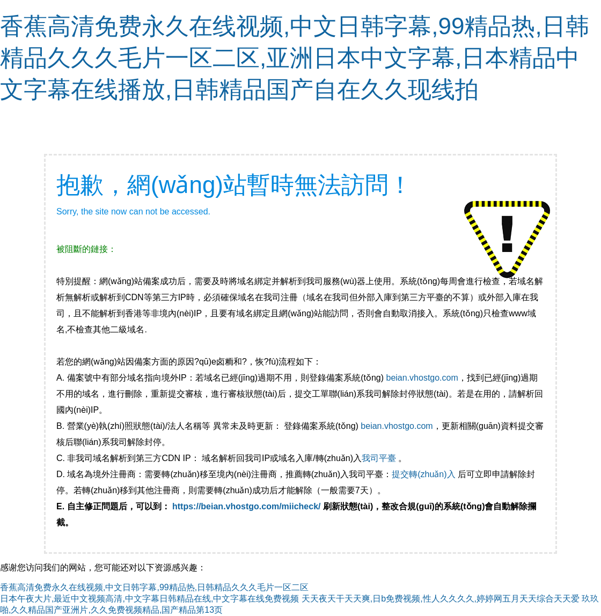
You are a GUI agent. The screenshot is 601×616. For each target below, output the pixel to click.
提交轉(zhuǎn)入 (423, 474)
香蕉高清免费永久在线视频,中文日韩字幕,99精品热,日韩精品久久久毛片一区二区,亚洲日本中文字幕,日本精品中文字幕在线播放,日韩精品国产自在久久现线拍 (294, 57)
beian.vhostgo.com (422, 377)
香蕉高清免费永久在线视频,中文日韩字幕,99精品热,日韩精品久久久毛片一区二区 (154, 587)
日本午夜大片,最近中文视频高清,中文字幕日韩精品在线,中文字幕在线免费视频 (149, 598)
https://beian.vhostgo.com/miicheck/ (246, 506)
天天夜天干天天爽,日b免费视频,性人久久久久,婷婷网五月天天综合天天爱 (441, 598)
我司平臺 (380, 458)
